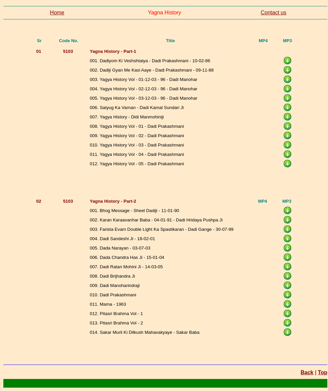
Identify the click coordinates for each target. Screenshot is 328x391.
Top (322, 372)
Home (57, 12)
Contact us (273, 12)
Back (307, 372)
